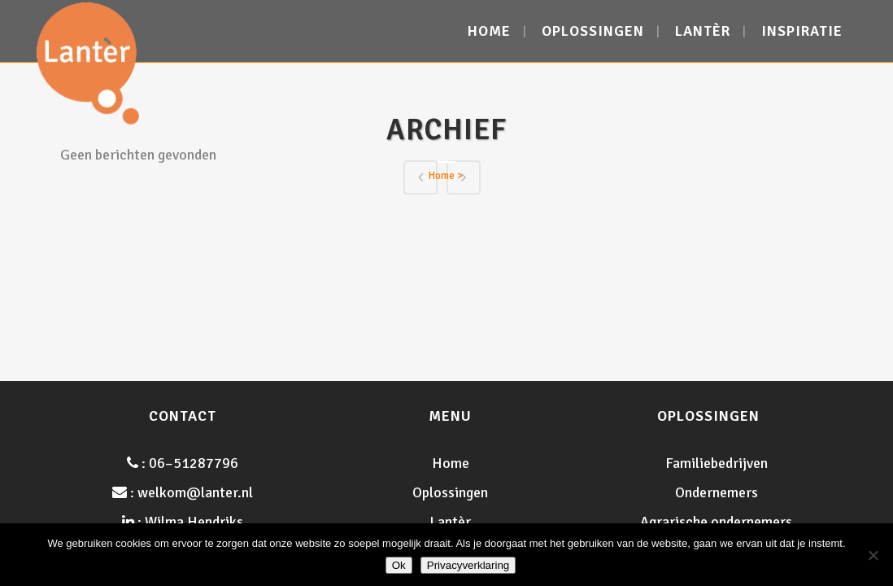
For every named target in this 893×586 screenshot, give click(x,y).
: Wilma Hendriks (182, 522)
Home (442, 175)
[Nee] (873, 555)
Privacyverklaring (468, 565)
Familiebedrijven (716, 463)
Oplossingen (450, 492)
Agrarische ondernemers (716, 522)
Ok (399, 565)
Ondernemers (716, 492)
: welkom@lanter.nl (182, 492)
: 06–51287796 (182, 463)
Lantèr (450, 522)
